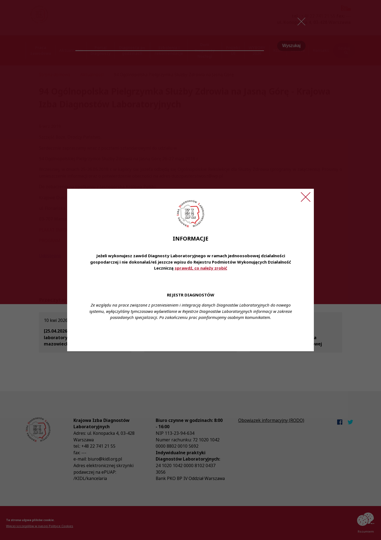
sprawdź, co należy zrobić (201, 268)
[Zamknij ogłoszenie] (305, 197)
